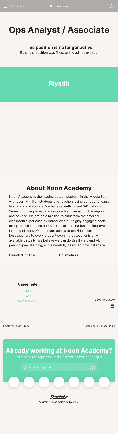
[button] (112, 6)
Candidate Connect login (100, 325)
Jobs (28, 296)
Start (27, 290)
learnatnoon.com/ (104, 299)
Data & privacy (27, 301)
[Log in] (92, 367)
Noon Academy (59, 6)
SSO (26, 325)
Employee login (12, 325)
